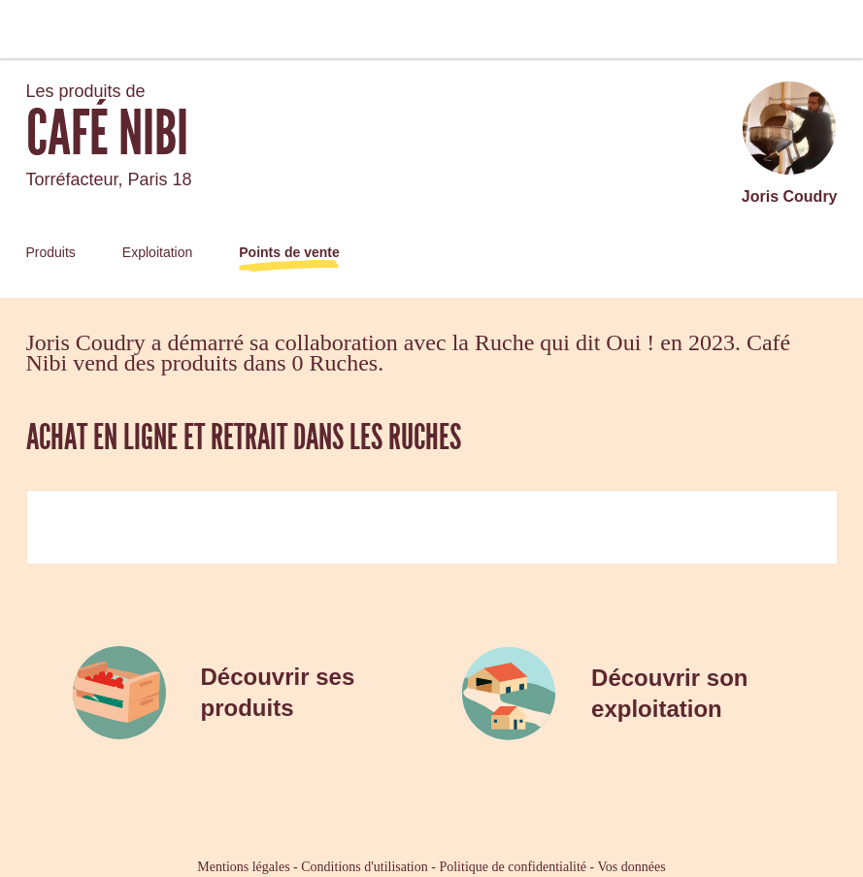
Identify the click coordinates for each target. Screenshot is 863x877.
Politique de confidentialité (512, 867)
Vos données (632, 867)
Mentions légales (243, 867)
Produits (51, 252)
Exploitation (157, 252)
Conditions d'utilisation (364, 867)
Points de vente (289, 252)
